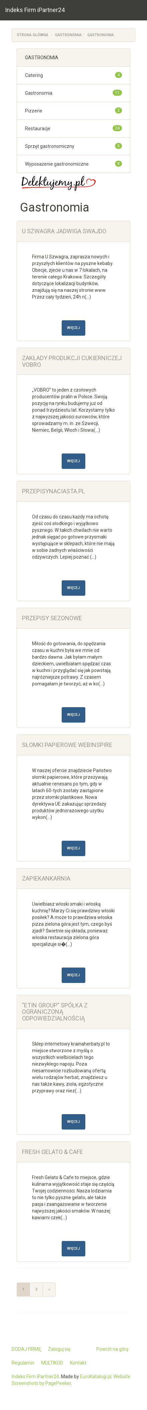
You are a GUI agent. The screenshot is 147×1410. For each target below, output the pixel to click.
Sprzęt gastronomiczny (49, 146)
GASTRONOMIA (68, 35)
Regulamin (23, 1362)
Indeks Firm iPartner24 (35, 9)
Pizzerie (33, 110)
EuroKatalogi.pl (95, 1376)
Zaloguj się (59, 1349)
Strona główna (32, 35)
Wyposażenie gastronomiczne (57, 164)
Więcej (73, 328)
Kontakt (78, 1362)
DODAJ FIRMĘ (26, 1349)
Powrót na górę (112, 1349)
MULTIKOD (52, 1362)
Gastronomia (100, 35)
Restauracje (37, 128)
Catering (34, 75)
